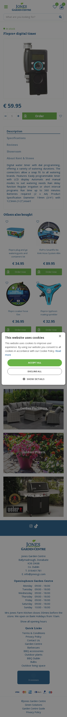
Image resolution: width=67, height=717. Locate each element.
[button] (33, 379)
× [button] (60, 336)
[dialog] (33, 358)
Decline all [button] (35, 371)
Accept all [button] (34, 362)
